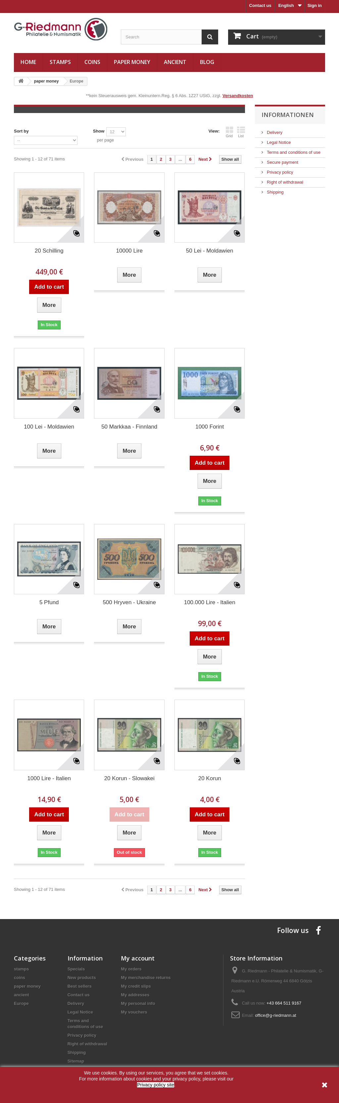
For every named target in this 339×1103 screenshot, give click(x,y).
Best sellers (80, 986)
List (241, 132)
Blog (207, 62)
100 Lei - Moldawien (49, 427)
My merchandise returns (145, 977)
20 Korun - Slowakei (129, 778)
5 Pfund (49, 602)
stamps (60, 62)
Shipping (275, 192)
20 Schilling (49, 251)
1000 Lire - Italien (49, 778)
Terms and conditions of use (293, 152)
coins (92, 62)
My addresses (135, 994)
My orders (131, 968)
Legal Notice (278, 142)
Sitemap (76, 1061)
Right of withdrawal (284, 182)
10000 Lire (129, 251)
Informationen (288, 115)
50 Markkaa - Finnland (129, 427)
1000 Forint (209, 427)
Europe (21, 1003)
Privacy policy (279, 172)
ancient (175, 62)
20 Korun (209, 778)
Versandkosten (237, 95)
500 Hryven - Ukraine (129, 602)
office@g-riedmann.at (275, 1015)
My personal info (138, 1003)
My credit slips (136, 986)
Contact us (260, 5)
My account (138, 958)
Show (99, 131)
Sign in (315, 5)
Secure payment (282, 162)
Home (28, 62)
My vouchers (134, 1012)
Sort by (21, 131)
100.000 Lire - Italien (209, 602)
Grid (229, 132)
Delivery (274, 132)
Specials (76, 968)
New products (82, 977)
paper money (132, 62)
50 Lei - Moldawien (209, 251)
